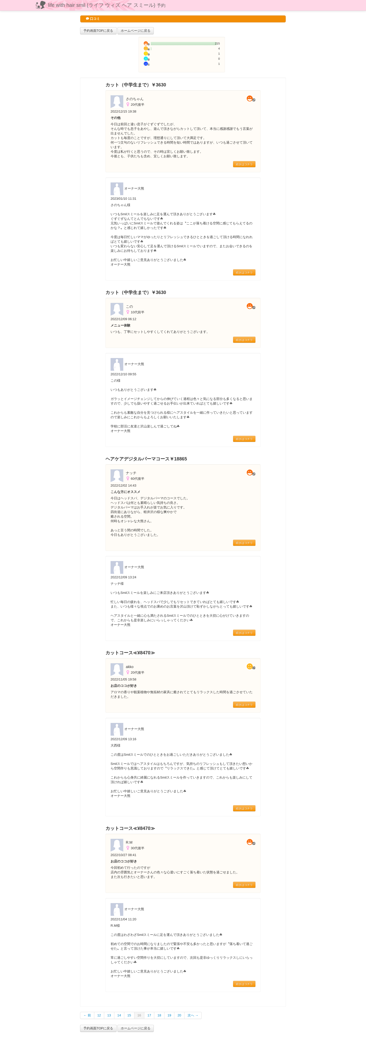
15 (129, 1015)
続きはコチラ (244, 164)
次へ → (193, 1015)
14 (119, 1015)
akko (129, 667)
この (129, 306)
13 (109, 1015)
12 (99, 1015)
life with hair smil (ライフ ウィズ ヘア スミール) (106, 5)
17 (149, 1015)
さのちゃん (135, 99)
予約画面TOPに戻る (98, 31)
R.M (129, 842)
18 (159, 1015)
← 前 (87, 1015)
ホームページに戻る (135, 31)
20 (179, 1015)
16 (139, 1015)
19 (169, 1015)
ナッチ (131, 473)
